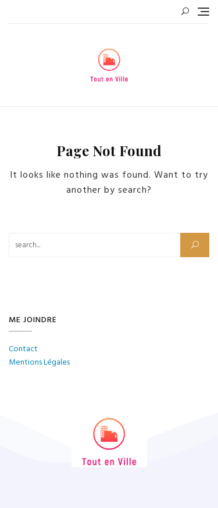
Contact (23, 349)
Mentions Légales (39, 362)
